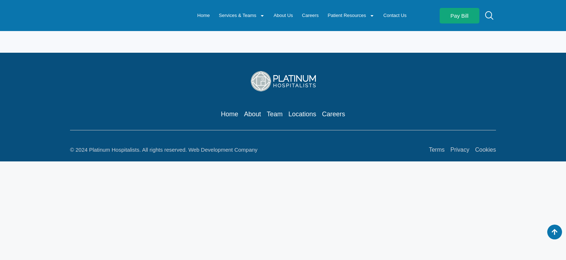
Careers (310, 15)
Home (203, 15)
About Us (283, 15)
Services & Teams (242, 16)
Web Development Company (222, 150)
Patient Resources (351, 16)
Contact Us (394, 15)
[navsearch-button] (489, 14)
